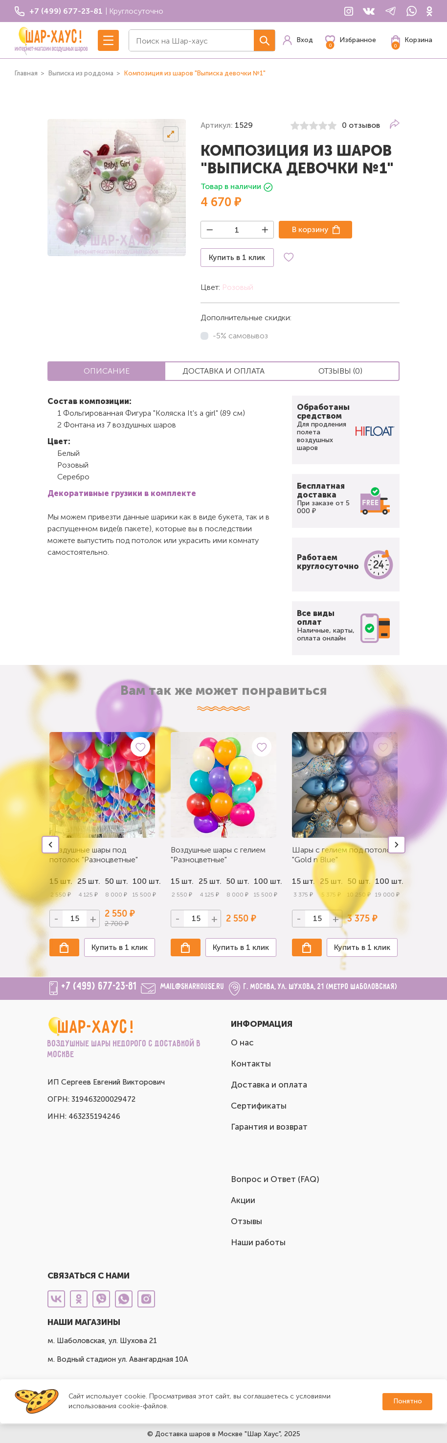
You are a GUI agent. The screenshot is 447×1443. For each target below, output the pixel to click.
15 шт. (182, 881)
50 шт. (116, 881)
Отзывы (246, 1221)
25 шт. (210, 881)
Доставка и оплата (269, 1084)
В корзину (310, 229)
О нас (242, 1042)
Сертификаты (259, 1106)
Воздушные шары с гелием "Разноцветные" (218, 854)
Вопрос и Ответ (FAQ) (275, 1179)
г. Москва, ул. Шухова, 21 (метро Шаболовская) (321, 987)
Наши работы (258, 1242)
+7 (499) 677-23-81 (99, 987)
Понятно (407, 1401)
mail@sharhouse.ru (192, 987)
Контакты (251, 1063)
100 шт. (144, 881)
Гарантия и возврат (269, 1127)
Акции (243, 1200)
